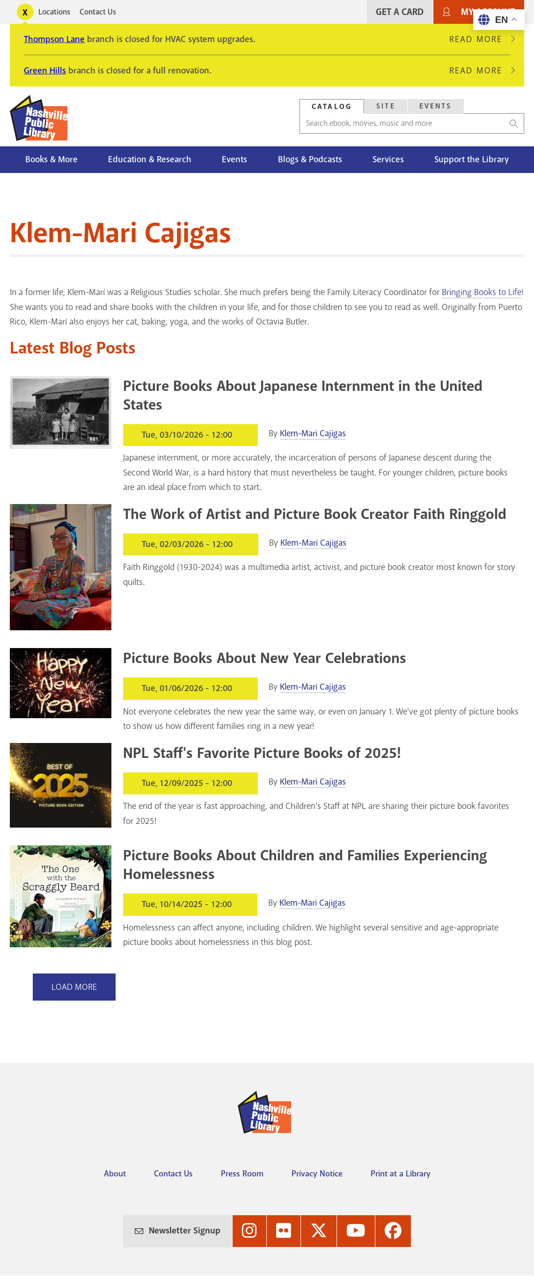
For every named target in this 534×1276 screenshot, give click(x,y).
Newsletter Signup (184, 1230)
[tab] (332, 106)
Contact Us (98, 12)
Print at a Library (401, 1173)
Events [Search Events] (435, 106)
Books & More (51, 159)
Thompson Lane (54, 39)
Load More (74, 987)
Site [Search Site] (385, 106)
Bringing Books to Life (481, 292)
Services (388, 159)
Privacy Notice (317, 1173)
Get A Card (400, 12)
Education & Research (149, 159)
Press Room (242, 1173)
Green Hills (45, 70)
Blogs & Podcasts (310, 159)
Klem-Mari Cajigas (313, 433)
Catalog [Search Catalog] (332, 106)
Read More (479, 39)
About (115, 1173)
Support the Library (471, 159)
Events (234, 159)
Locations (54, 12)
